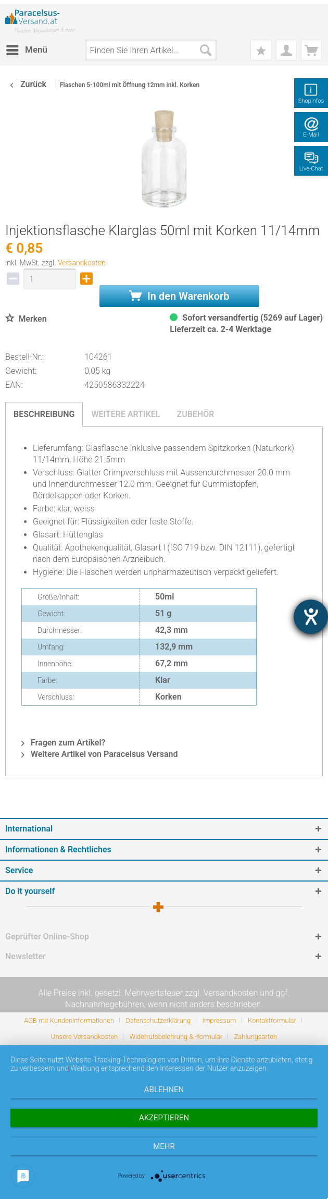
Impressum (219, 1020)
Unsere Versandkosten (84, 1037)
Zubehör (195, 414)
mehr (164, 1146)
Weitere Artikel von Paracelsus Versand (99, 754)
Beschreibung (44, 414)
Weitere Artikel (125, 414)
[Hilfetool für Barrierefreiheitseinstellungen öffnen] (311, 617)
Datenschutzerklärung (158, 1020)
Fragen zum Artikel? (63, 743)
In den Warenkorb (179, 296)
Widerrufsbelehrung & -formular (175, 1037)
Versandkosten (82, 263)
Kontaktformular (272, 1020)
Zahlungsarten (255, 1037)
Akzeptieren (164, 1117)
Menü (26, 48)
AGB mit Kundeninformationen (69, 1020)
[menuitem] (26, 50)
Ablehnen (164, 1089)
